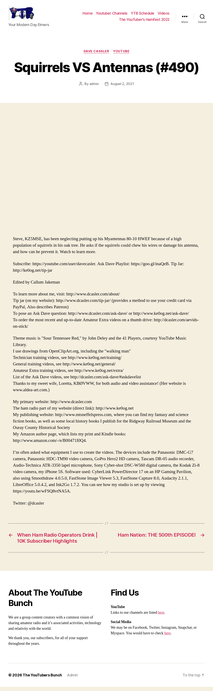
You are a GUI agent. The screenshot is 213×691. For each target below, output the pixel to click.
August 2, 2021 (122, 88)
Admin (72, 679)
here (161, 616)
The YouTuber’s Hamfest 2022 (144, 21)
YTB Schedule (142, 15)
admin (94, 88)
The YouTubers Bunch (42, 679)
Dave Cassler (96, 55)
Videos (164, 15)
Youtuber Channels (112, 15)
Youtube (121, 55)
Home (88, 15)
